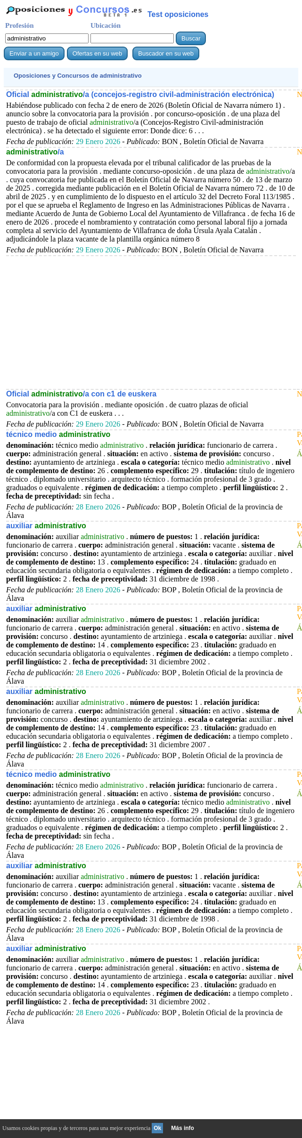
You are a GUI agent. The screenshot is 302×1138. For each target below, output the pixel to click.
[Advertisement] (151, 322)
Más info (182, 1128)
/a (35, 152)
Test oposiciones (178, 14)
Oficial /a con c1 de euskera (81, 394)
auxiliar (46, 526)
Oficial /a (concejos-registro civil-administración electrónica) (140, 94)
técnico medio (58, 434)
